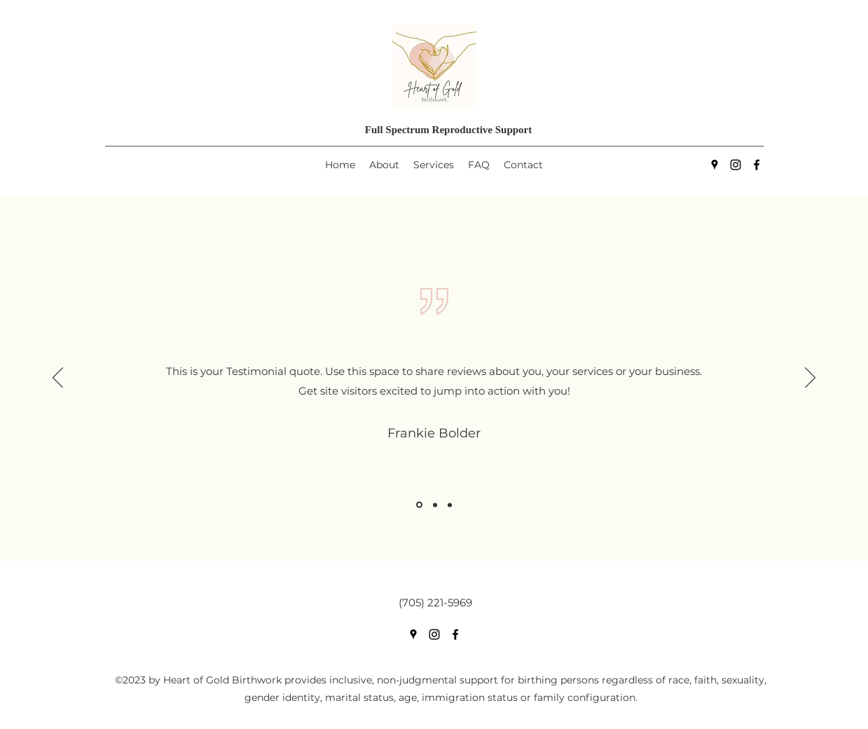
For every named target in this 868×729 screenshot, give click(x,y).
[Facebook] (757, 165)
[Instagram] (736, 165)
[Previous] (58, 378)
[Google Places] (715, 165)
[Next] (810, 378)
